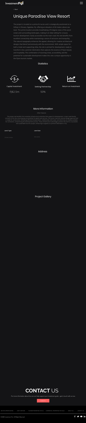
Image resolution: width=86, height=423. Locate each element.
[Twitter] (78, 416)
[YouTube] (81, 416)
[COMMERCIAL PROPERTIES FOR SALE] (55, 410)
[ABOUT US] (71, 410)
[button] (81, 3)
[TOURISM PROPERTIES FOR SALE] (36, 410)
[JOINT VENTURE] (21, 410)
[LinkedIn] (84, 416)
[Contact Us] (43, 400)
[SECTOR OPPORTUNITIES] (7, 410)
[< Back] (19, 9)
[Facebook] (75, 416)
